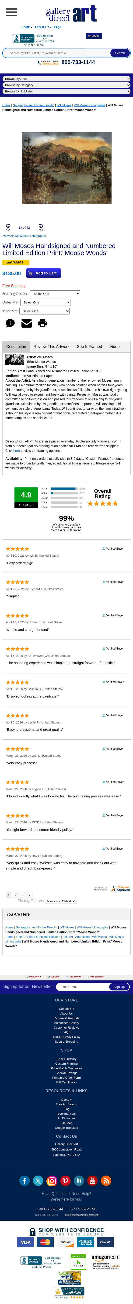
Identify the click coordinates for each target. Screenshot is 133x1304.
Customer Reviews (66, 1027)
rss (106, 1181)
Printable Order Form (66, 1077)
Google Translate (66, 1127)
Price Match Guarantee (66, 1068)
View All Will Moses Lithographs (24, 235)
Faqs (58, 27)
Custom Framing (66, 1063)
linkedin (79, 1181)
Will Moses (64, 105)
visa (25, 1242)
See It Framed (89, 346)
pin (65, 1181)
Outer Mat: (11, 302)
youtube (92, 1181)
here (16, 451)
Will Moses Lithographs (89, 105)
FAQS (67, 1032)
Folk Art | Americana (76, 937)
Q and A (66, 1099)
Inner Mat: (10, 310)
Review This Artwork (52, 346)
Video (114, 346)
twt (38, 1181)
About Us (42, 27)
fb (24, 1181)
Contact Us (66, 1009)
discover (65, 1242)
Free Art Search (66, 1104)
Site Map (66, 1123)
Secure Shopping (66, 1041)
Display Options (31, 900)
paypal (105, 1242)
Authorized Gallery (66, 1023)
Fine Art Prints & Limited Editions (38, 937)
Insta (51, 1181)
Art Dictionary (66, 1118)
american (85, 1242)
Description (16, 346)
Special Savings (66, 1073)
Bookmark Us (66, 1113)
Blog (66, 1109)
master (45, 1242)
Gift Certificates (66, 1082)
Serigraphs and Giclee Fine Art (33, 105)
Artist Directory (66, 1059)
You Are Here (18, 914)
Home (25, 27)
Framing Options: (16, 293)
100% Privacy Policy (66, 1037)
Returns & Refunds (66, 1018)
